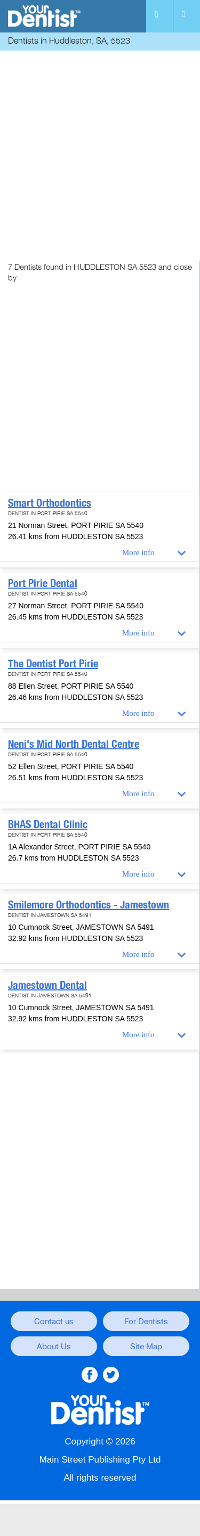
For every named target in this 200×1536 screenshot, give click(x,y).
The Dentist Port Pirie (53, 663)
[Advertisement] (100, 153)
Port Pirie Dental (42, 583)
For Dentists (146, 1321)
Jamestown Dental (47, 985)
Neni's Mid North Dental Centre (73, 744)
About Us (54, 1346)
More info (138, 552)
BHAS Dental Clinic (47, 824)
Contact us (54, 1321)
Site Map (146, 1346)
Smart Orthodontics (49, 503)
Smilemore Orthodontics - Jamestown (88, 904)
